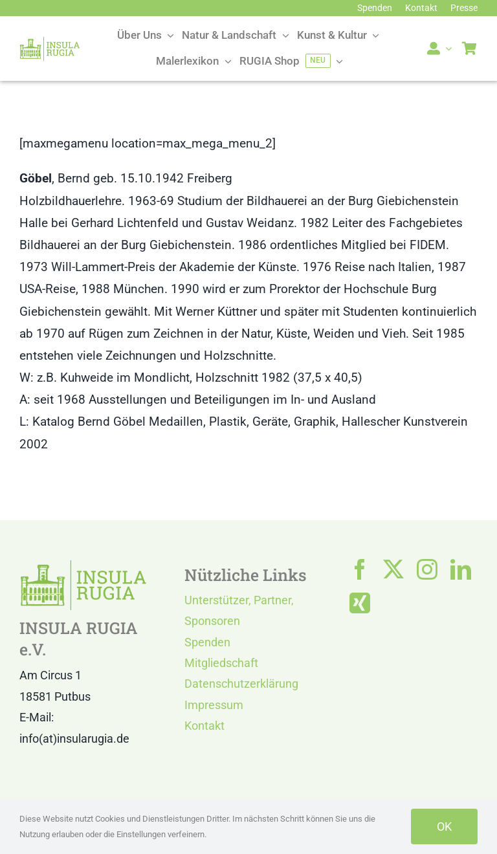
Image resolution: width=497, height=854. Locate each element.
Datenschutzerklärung (241, 683)
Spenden (207, 642)
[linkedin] (460, 569)
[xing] (359, 603)
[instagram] (427, 569)
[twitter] (393, 569)
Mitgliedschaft (221, 663)
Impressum (213, 705)
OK (444, 826)
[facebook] (359, 569)
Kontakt (204, 725)
